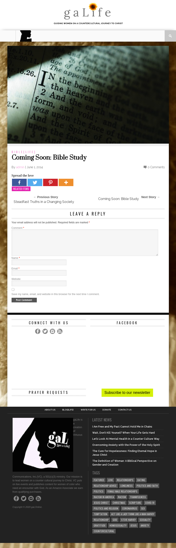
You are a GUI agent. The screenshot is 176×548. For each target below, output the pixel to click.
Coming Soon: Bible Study (118, 199)
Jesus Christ (101, 508)
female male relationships (122, 496)
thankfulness (138, 502)
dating (141, 485)
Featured (99, 485)
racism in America (104, 502)
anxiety (145, 530)
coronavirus (129, 513)
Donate (106, 415)
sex (143, 513)
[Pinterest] (50, 182)
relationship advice (105, 490)
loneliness (126, 490)
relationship (101, 525)
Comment (18, 227)
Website (16, 284)
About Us (50, 415)
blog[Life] (68, 415)
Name (16, 263)
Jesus (133, 530)
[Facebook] (19, 182)
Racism (122, 502)
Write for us (88, 415)
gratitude (100, 530)
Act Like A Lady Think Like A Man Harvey (132, 519)
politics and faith (147, 490)
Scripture (135, 508)
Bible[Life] (24, 152)
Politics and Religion (106, 513)
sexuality (145, 525)
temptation (100, 519)
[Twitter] (35, 182)
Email (16, 273)
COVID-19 (149, 508)
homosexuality (118, 530)
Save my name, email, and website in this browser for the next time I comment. (56, 299)
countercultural (104, 536)
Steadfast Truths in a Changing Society (44, 202)
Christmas (119, 508)
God (115, 525)
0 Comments (156, 167)
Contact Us (124, 415)
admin (20, 167)
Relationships (125, 485)
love (110, 485)
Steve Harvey (128, 525)
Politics (98, 496)
